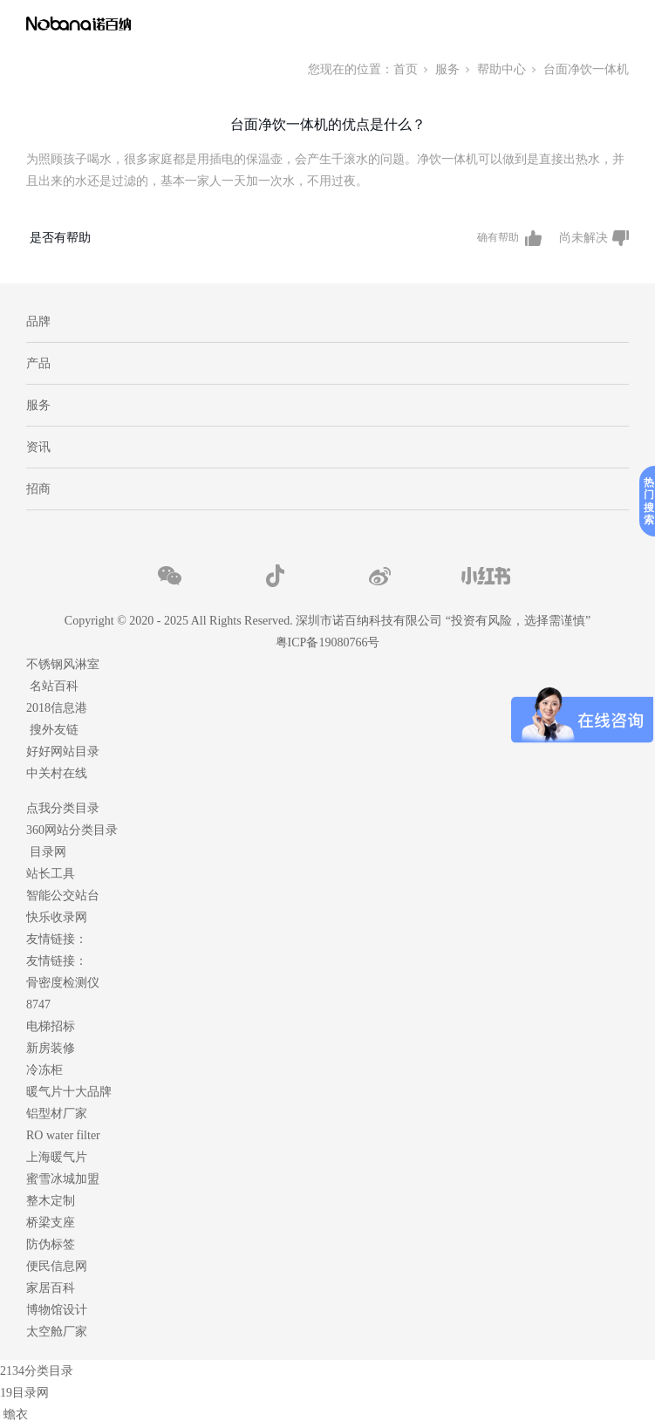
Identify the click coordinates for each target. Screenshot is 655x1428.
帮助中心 (501, 69)
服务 (447, 69)
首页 (405, 69)
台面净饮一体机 (586, 69)
